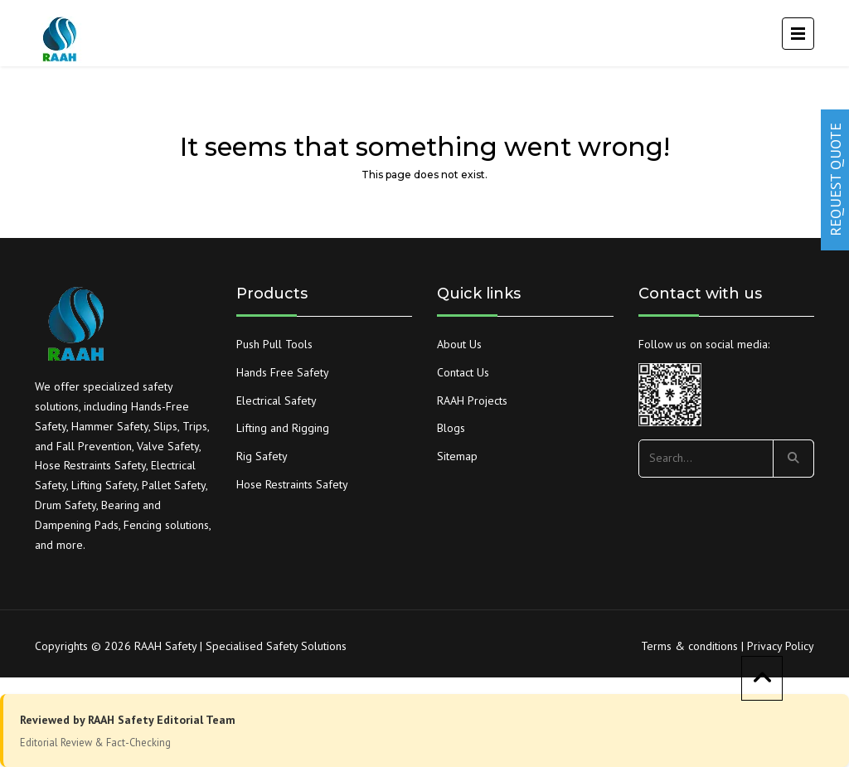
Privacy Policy (780, 645)
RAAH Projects (472, 400)
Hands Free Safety (282, 372)
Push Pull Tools (274, 344)
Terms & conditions (689, 645)
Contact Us (463, 372)
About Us (459, 344)
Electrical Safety (276, 400)
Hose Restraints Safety (292, 484)
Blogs (451, 427)
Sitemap (457, 456)
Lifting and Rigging (282, 427)
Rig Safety (262, 456)
